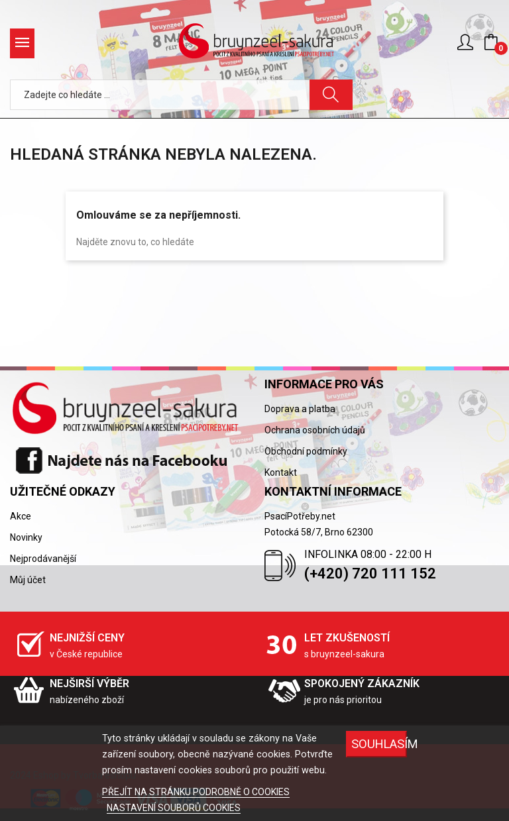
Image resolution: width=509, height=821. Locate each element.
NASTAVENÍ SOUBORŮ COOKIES (174, 807)
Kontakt (280, 472)
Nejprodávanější (43, 558)
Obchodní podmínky (305, 451)
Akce (20, 516)
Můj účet (28, 580)
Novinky (26, 537)
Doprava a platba (299, 409)
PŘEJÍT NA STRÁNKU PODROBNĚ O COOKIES (196, 792)
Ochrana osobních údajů (314, 430)
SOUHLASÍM (379, 744)
